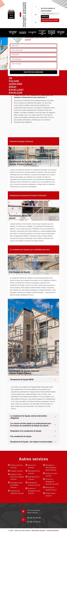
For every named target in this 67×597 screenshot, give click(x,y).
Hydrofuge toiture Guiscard (34, 478)
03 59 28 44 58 (24, 8)
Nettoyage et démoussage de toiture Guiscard (50, 467)
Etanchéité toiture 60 (22, 32)
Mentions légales (38, 530)
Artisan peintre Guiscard (50, 494)
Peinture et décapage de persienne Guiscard (52, 481)
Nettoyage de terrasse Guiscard (34, 484)
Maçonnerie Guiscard (32, 466)
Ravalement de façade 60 (13, 33)
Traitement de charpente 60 (42, 32)
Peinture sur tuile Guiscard (51, 475)
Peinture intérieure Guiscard (16, 466)
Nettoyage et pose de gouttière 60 (51, 32)
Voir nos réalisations (50, 20)
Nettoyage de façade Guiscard (50, 489)
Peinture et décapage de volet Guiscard (34, 491)
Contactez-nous (53, 530)
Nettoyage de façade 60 (60, 33)
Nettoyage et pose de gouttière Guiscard (16, 485)
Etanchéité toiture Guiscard (34, 472)
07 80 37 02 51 (24, 21)
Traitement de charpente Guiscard (17, 492)
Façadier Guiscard (16, 471)
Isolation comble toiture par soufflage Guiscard (17, 477)
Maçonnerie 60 (32, 32)
